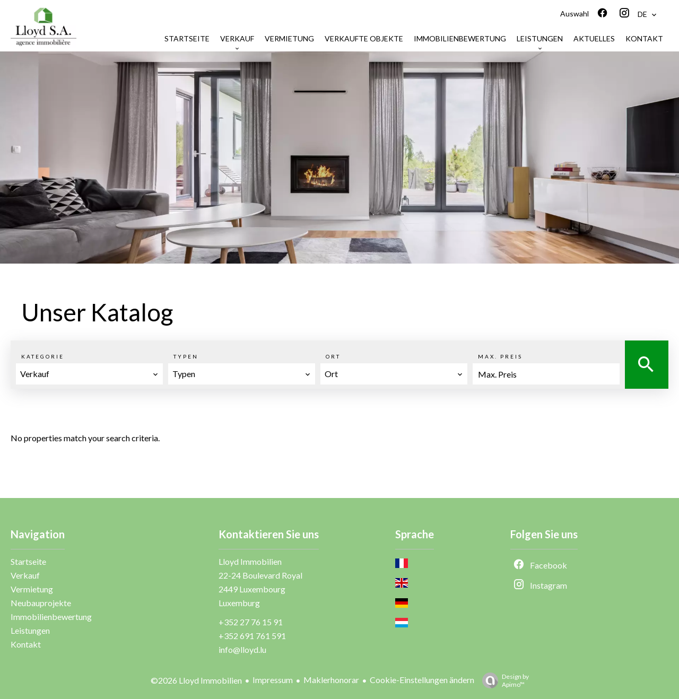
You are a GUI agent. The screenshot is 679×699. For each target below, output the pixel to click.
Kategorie (42, 356)
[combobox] (89, 374)
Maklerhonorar (331, 680)
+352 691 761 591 (252, 636)
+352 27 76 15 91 (251, 622)
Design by (503, 680)
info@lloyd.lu (242, 649)
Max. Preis (500, 356)
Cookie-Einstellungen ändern (422, 680)
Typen (185, 356)
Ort (333, 356)
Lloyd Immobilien (250, 561)
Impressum (273, 680)
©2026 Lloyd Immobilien (196, 680)
